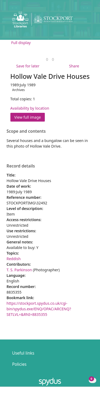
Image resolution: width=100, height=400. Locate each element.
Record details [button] (21, 166)
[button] (81, 21)
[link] (47, 59)
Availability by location (29, 108)
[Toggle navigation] (88, 21)
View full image (27, 117)
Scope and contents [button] (26, 131)
